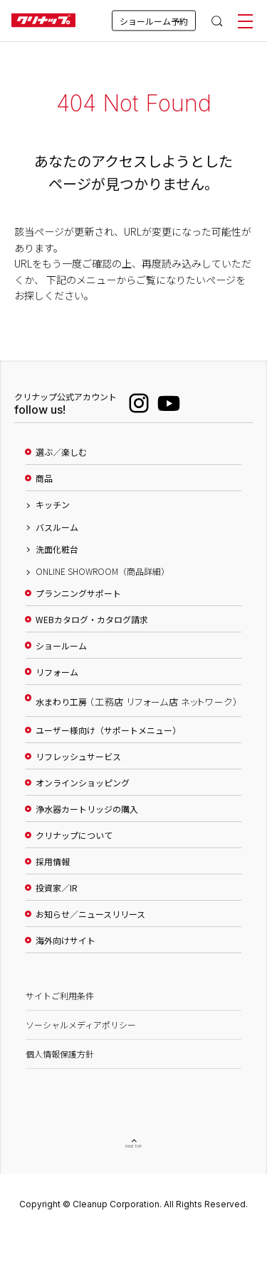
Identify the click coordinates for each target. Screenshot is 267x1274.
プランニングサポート (78, 593)
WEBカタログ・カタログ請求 (92, 619)
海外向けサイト (65, 940)
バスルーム (57, 527)
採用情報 (53, 861)
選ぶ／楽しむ (61, 452)
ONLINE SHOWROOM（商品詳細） (102, 571)
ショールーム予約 (154, 21)
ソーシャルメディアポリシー (81, 1024)
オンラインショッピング (83, 783)
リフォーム (57, 672)
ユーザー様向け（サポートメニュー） (108, 730)
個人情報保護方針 (60, 1054)
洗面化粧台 (57, 549)
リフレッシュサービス (78, 756)
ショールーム (61, 646)
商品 (44, 478)
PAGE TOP (134, 1145)
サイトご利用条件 (60, 995)
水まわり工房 (137, 701)
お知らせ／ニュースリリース (90, 914)
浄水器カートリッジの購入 (87, 809)
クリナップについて (74, 835)
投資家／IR (57, 888)
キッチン (53, 504)
